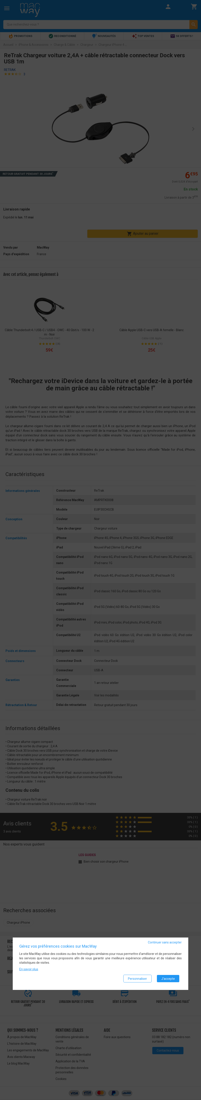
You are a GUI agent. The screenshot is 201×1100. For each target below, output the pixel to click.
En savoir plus (28, 970)
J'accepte (168, 979)
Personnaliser (137, 979)
